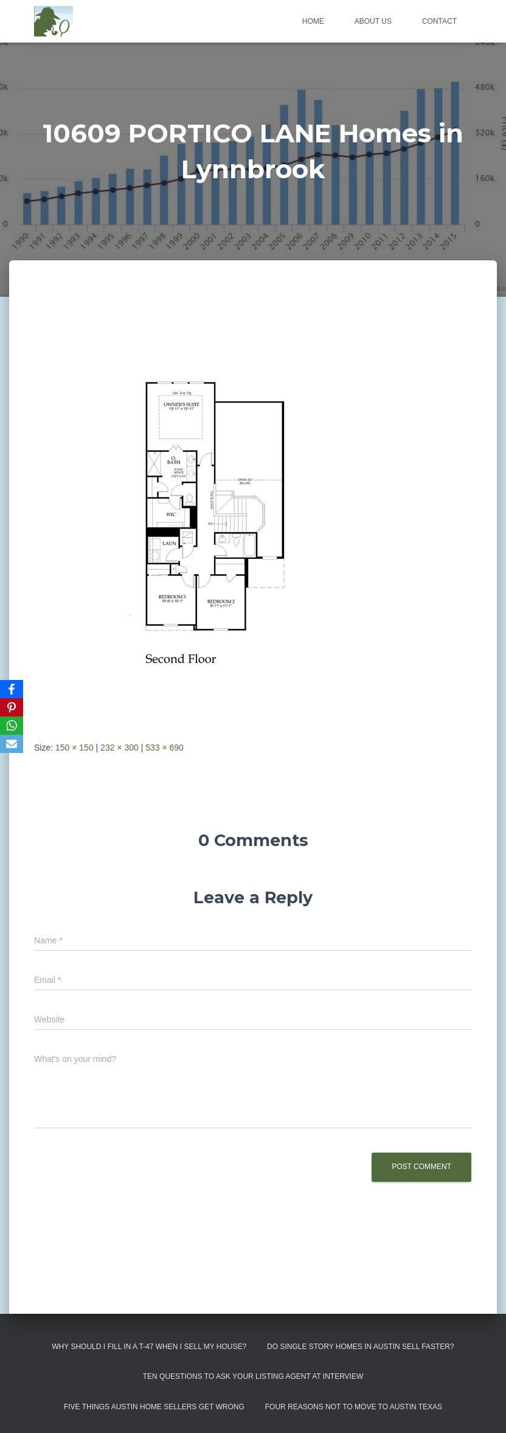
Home (313, 21)
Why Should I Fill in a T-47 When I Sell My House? (149, 1346)
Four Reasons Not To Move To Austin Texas (353, 1407)
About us (373, 21)
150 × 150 (74, 747)
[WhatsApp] (11, 726)
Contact (439, 21)
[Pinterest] (11, 707)
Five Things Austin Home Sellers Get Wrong (154, 1407)
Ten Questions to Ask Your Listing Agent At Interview (253, 1376)
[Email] (11, 744)
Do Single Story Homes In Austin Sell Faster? (360, 1346)
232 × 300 (119, 747)
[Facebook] (11, 689)
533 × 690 (164, 747)
